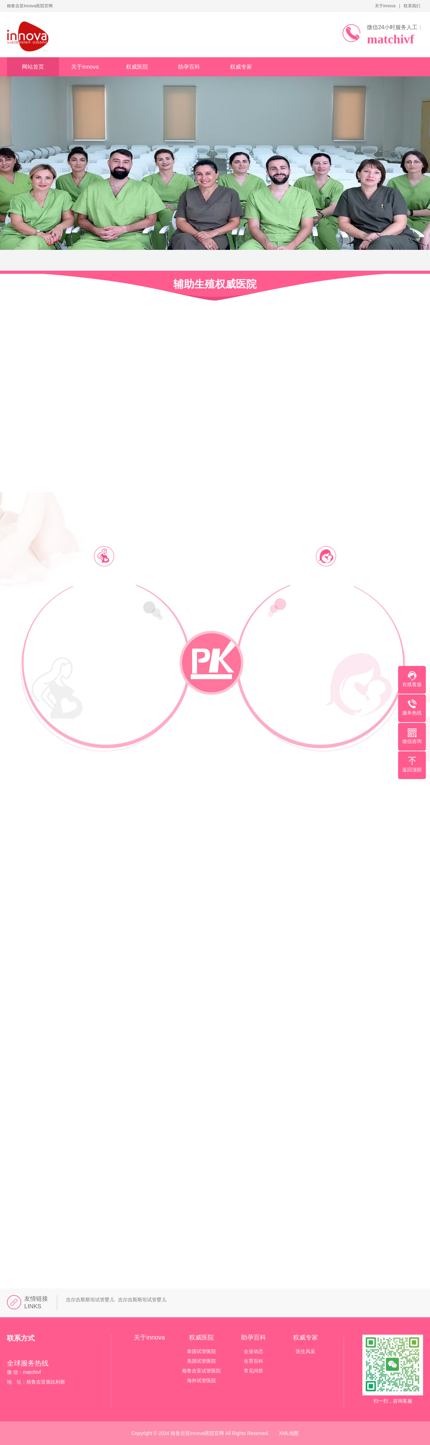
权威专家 (241, 67)
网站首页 (33, 67)
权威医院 (137, 67)
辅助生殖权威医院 (215, 284)
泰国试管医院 (201, 1351)
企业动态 (253, 1351)
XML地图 (289, 1433)
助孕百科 (189, 67)
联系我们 (412, 5)
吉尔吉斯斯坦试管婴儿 (90, 1299)
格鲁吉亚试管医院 (201, 1370)
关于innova (385, 5)
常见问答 (253, 1370)
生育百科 (253, 1361)
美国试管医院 (201, 1361)
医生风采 (305, 1351)
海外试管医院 (201, 1380)
